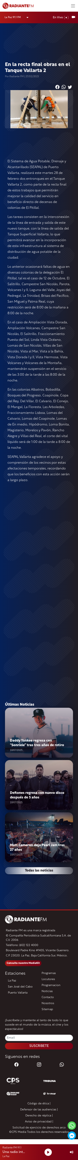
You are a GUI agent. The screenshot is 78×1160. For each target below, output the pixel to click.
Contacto (48, 997)
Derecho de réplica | (39, 1115)
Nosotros (48, 1003)
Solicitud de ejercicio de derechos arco (39, 1127)
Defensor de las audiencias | (39, 1109)
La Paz (12, 980)
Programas (49, 973)
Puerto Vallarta (17, 992)
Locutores (48, 979)
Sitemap (47, 1009)
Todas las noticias (39, 870)
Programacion (51, 985)
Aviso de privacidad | (39, 1121)
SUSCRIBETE (39, 1046)
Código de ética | (39, 1103)
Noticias (47, 991)
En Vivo (61, 17)
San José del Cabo (20, 986)
